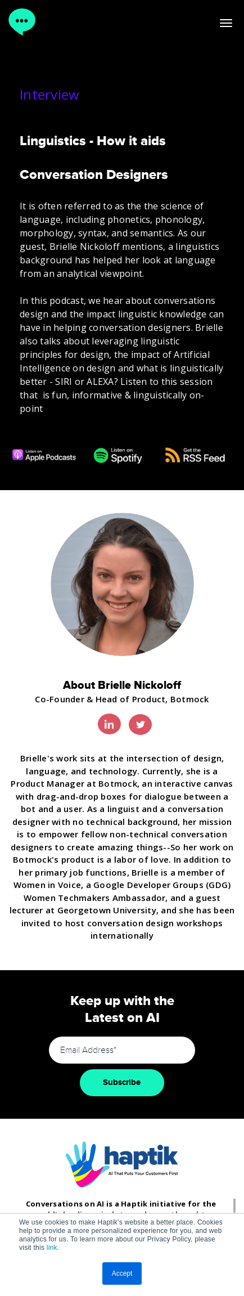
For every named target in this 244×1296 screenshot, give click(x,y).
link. (53, 1248)
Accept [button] (122, 1273)
